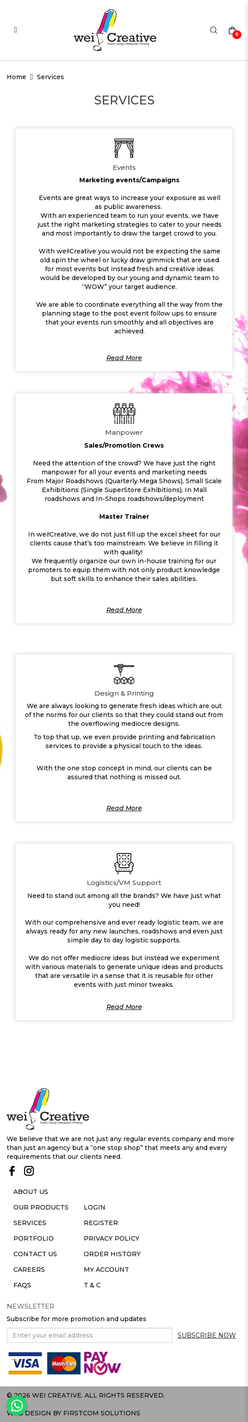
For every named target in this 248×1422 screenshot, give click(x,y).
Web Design (29, 1413)
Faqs (22, 1285)
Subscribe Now (207, 1335)
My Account (106, 1270)
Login (95, 1207)
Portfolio (33, 1238)
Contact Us (35, 1254)
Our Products (41, 1207)
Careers (29, 1270)
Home (16, 77)
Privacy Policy (111, 1238)
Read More (124, 358)
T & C (92, 1285)
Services (50, 77)
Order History (112, 1254)
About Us (30, 1192)
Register (101, 1223)
